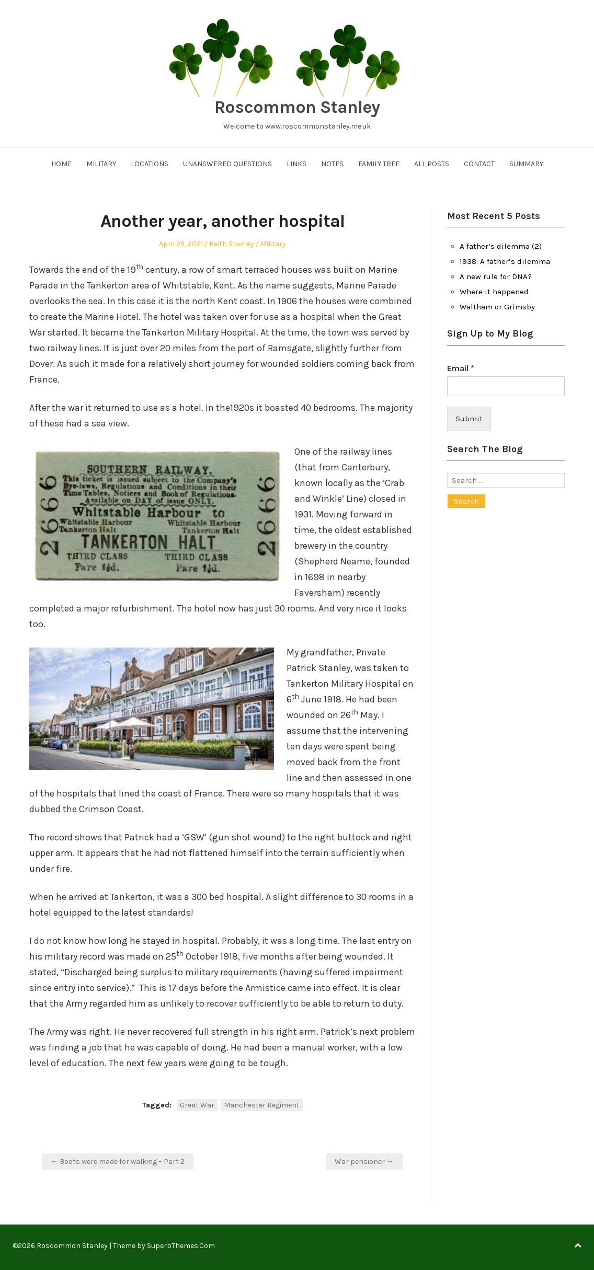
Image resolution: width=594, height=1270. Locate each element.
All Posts (431, 163)
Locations (149, 163)
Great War (197, 1105)
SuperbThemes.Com (181, 1245)
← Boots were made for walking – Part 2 (118, 1161)
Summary (526, 163)
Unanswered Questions (227, 163)
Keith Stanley (231, 243)
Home (61, 163)
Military (101, 163)
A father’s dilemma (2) (501, 246)
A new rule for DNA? (496, 276)
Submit (469, 418)
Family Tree (378, 163)
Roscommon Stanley (297, 107)
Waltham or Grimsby (497, 306)
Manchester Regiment (262, 1105)
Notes (332, 163)
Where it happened (494, 291)
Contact (479, 163)
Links (296, 163)
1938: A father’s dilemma (505, 261)
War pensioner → (364, 1161)
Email (460, 368)
